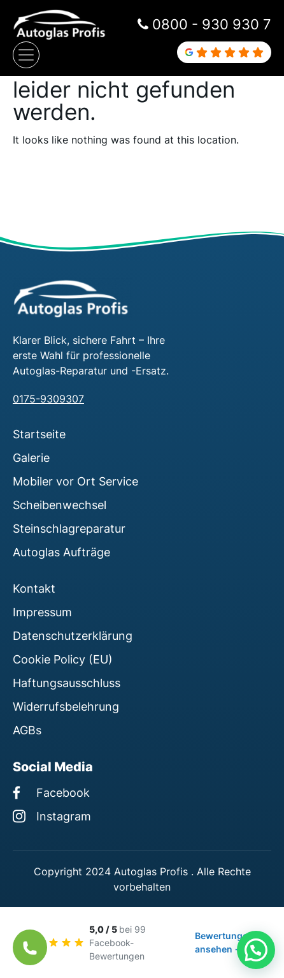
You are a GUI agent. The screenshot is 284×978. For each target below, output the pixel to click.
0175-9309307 (48, 399)
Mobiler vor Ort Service (75, 481)
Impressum (42, 612)
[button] (256, 950)
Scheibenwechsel (59, 504)
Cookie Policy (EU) (63, 659)
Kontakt (34, 588)
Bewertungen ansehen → (224, 942)
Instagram (52, 816)
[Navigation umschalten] (26, 54)
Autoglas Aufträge (61, 552)
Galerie (31, 457)
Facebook (51, 792)
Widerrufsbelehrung (66, 706)
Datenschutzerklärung (72, 635)
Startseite (39, 434)
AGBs (27, 730)
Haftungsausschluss (66, 682)
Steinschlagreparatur (69, 528)
